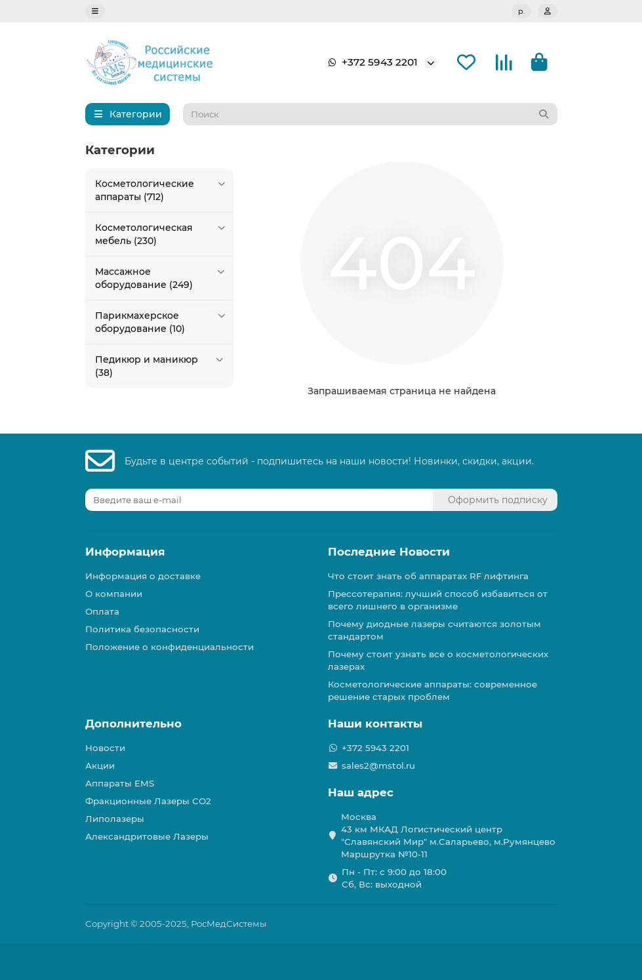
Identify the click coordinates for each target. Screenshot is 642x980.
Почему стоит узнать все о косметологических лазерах (438, 660)
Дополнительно (133, 723)
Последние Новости (389, 551)
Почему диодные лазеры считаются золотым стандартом (434, 630)
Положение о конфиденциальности (169, 647)
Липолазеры (114, 818)
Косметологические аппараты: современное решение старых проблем (432, 690)
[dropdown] (95, 11)
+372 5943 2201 (370, 62)
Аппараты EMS (119, 783)
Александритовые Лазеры (147, 836)
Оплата (102, 611)
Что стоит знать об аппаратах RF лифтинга (428, 576)
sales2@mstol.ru (378, 765)
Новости (105, 748)
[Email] (259, 500)
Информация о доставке (143, 576)
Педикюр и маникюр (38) (161, 365)
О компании (113, 593)
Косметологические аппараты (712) (161, 190)
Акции (100, 765)
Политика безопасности (142, 629)
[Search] (370, 114)
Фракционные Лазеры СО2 (148, 801)
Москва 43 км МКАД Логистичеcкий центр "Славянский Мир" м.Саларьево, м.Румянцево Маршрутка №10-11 (448, 835)
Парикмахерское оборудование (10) (161, 322)
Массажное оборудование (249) (161, 278)
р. (521, 11)
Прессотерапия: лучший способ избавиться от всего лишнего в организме (438, 599)
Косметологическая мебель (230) (161, 234)
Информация (125, 551)
